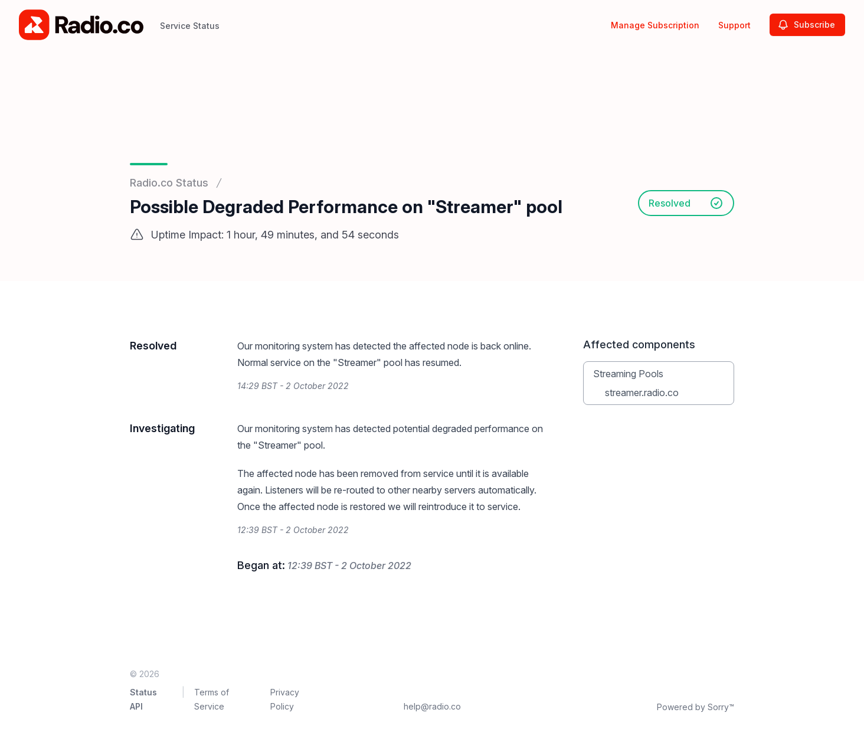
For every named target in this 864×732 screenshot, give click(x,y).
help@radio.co (432, 706)
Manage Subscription (655, 25)
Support (734, 25)
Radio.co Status (169, 183)
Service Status (190, 26)
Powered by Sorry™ (695, 707)
